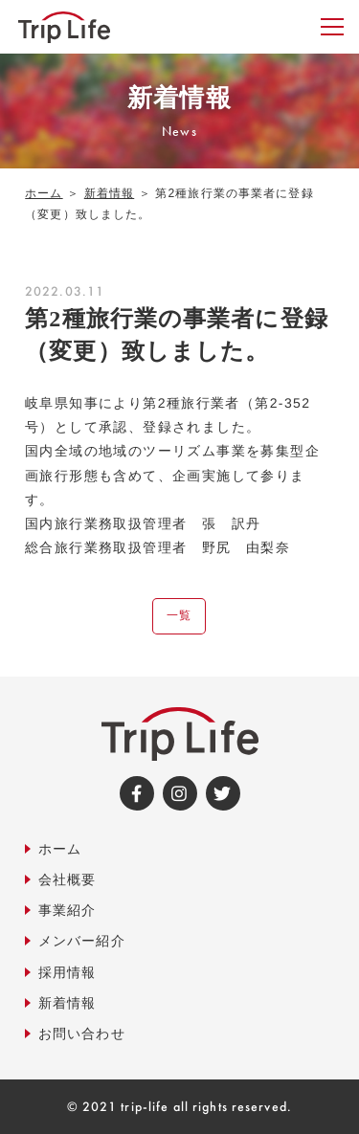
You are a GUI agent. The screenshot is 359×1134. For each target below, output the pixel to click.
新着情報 (109, 193)
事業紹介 (67, 910)
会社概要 (67, 878)
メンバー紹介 (81, 940)
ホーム (43, 193)
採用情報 (67, 971)
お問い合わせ (81, 1032)
